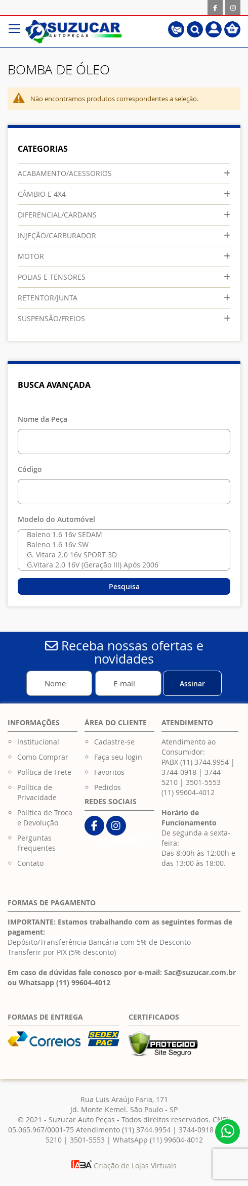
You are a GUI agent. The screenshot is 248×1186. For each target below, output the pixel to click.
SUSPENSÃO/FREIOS (51, 318)
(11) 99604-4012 (188, 792)
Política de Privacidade (37, 792)
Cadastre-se (114, 741)
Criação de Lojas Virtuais (124, 1165)
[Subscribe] (192, 683)
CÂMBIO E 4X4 (42, 194)
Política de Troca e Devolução (44, 817)
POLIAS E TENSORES (52, 277)
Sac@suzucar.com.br (200, 972)
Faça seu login (118, 757)
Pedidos (107, 787)
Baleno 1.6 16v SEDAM (122, 535)
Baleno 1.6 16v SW (122, 545)
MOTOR (31, 256)
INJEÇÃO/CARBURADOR (57, 235)
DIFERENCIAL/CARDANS (57, 214)
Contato (30, 863)
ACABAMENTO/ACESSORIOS (65, 173)
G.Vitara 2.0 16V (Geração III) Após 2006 (122, 565)
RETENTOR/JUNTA (47, 297)
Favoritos (109, 772)
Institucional (38, 741)
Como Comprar (42, 757)
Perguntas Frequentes (36, 843)
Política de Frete (44, 772)
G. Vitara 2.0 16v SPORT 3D (122, 555)
